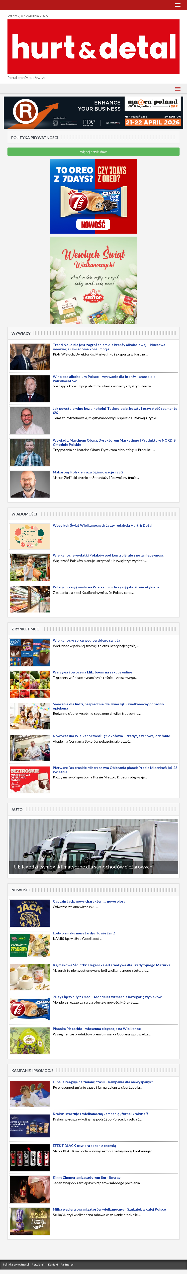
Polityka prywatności (16, 1264)
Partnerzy (67, 1264)
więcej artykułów (93, 152)
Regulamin (38, 1264)
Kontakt (53, 1264)
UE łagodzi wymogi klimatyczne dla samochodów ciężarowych (83, 866)
